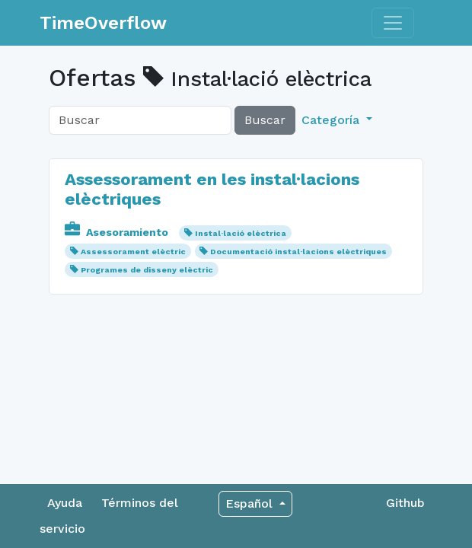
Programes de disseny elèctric (147, 270)
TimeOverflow (103, 22)
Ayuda (64, 502)
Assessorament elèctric (133, 251)
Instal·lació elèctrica (240, 233)
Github (405, 502)
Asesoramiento (118, 232)
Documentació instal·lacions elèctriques (298, 251)
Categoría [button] (332, 120)
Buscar (264, 120)
